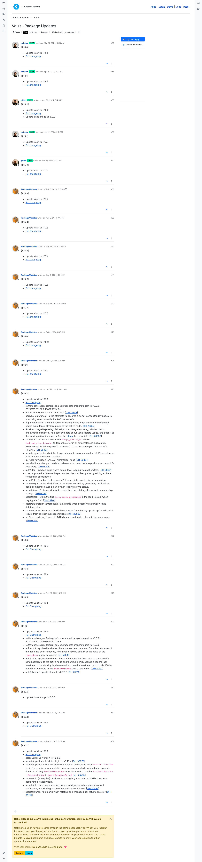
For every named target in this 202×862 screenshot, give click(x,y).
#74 (112, 361)
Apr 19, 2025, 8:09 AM (56, 741)
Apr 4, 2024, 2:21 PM (53, 71)
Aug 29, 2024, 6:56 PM (56, 246)
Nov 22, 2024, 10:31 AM (56, 389)
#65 (112, 100)
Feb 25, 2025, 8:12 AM (56, 593)
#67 (112, 161)
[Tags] (3, 14)
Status (162, 6)
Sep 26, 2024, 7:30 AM (56, 303)
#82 (112, 741)
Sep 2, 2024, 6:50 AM (55, 275)
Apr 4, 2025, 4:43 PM (55, 713)
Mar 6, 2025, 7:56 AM (55, 622)
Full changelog (33, 56)
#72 (112, 303)
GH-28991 (64, 655)
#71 (112, 275)
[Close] (110, 819)
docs (70, 436)
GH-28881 (106, 470)
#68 (112, 189)
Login (29, 853)
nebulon (24, 43)
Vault (25, 32)
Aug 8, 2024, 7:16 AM (55, 189)
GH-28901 (49, 500)
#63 (112, 43)
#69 (112, 218)
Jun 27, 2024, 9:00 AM (52, 161)
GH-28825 (44, 466)
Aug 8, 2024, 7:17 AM (55, 218)
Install (186, 6)
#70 (112, 246)
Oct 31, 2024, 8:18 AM (55, 361)
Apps (153, 6)
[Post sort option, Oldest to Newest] (133, 45)
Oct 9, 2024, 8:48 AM (55, 332)
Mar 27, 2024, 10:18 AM (54, 43)
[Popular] (3, 20)
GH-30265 (79, 774)
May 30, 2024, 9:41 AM (52, 100)
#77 (112, 564)
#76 (112, 536)
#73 (112, 332)
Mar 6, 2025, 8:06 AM (55, 687)
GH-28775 (40, 493)
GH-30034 (92, 788)
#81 (112, 713)
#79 (112, 622)
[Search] (3, 31)
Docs (178, 6)
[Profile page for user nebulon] (15, 45)
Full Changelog (33, 402)
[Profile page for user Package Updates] (15, 191)
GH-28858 (95, 436)
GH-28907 (42, 449)
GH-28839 (74, 513)
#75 (112, 389)
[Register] (198, 9)
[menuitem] (198, 3)
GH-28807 (88, 426)
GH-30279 (78, 761)
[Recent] (3, 9)
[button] (3, 853)
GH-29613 (74, 672)
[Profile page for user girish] (15, 102)
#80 (112, 687)
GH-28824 (82, 459)
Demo (170, 6)
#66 (112, 132)
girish (23, 100)
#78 (112, 593)
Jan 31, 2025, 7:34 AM (55, 564)
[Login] (198, 3)
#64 (112, 71)
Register (19, 853)
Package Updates (29, 189)
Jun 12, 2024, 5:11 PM (53, 132)
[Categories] (3, 3)
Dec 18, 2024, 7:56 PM (56, 536)
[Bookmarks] (3, 26)
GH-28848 (71, 412)
